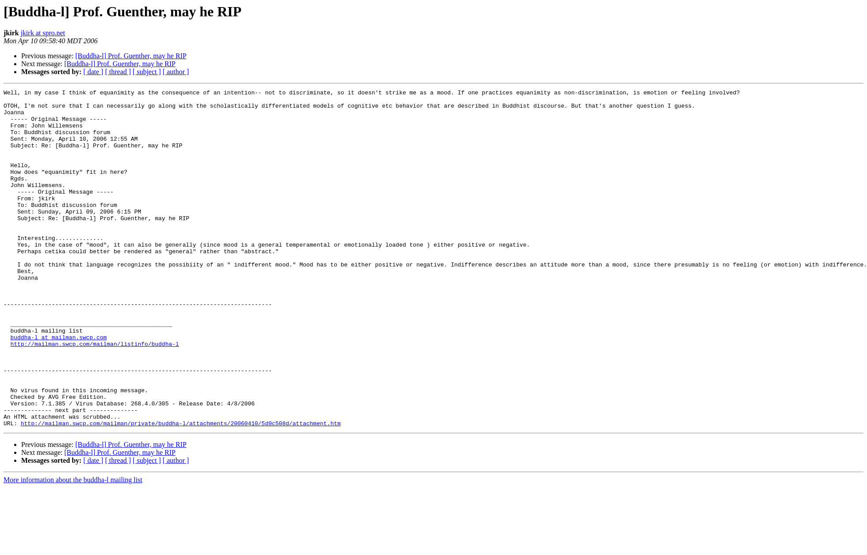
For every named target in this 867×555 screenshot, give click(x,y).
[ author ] (176, 71)
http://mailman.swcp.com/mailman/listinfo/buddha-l (95, 395)
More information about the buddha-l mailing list (73, 547)
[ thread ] (118, 71)
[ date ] (93, 71)
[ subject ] (147, 71)
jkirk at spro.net (43, 33)
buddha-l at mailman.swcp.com (59, 387)
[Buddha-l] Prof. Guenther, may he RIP (131, 56)
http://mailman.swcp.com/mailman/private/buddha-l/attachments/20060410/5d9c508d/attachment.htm (180, 491)
